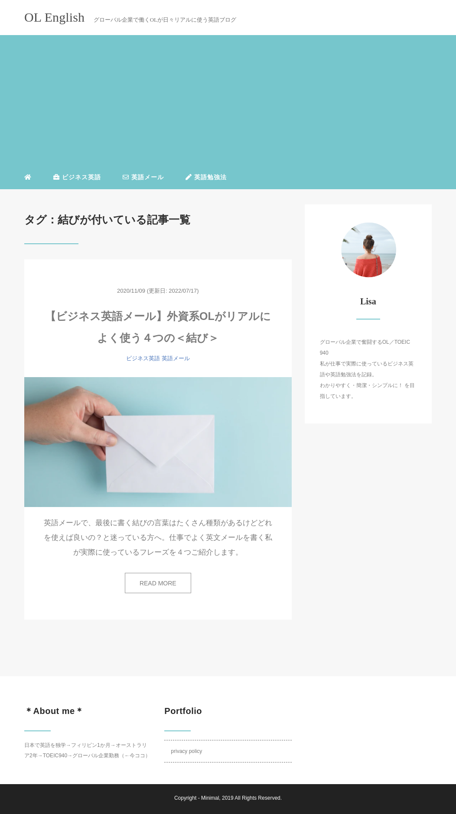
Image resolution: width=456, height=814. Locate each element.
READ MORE (158, 583)
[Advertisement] (228, 101)
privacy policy (186, 751)
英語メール (143, 177)
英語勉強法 (206, 177)
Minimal (210, 798)
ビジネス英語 (77, 177)
